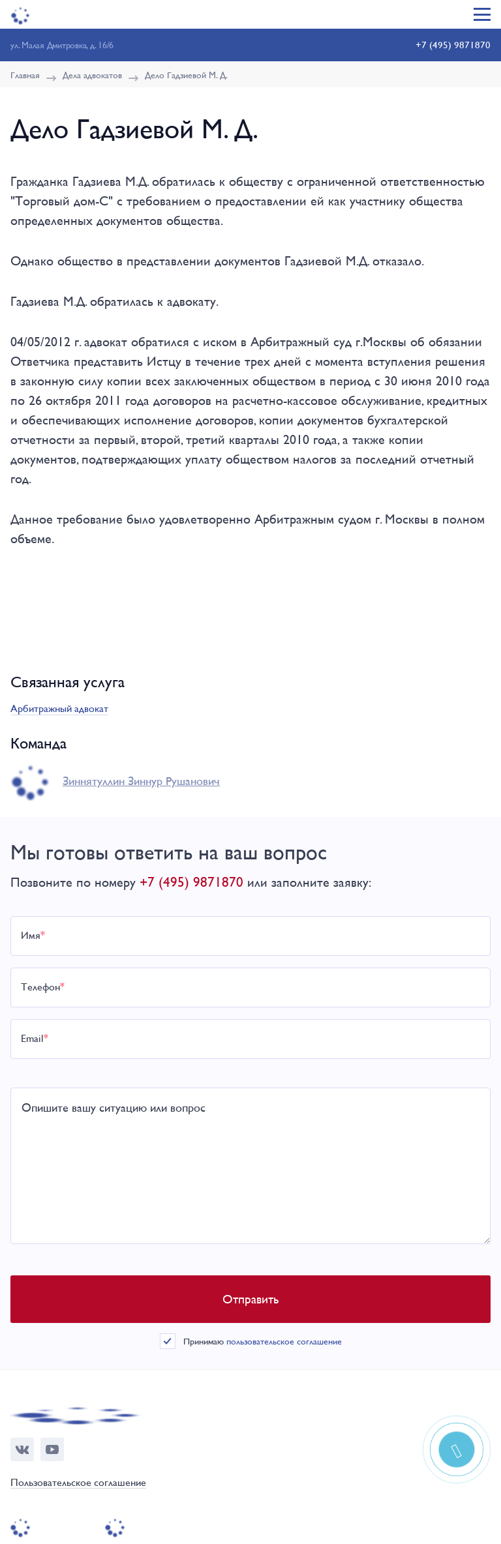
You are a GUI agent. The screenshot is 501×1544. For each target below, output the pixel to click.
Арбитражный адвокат (59, 708)
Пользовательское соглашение (78, 1483)
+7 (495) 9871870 (453, 44)
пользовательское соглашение (284, 1341)
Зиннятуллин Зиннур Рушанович (141, 781)
